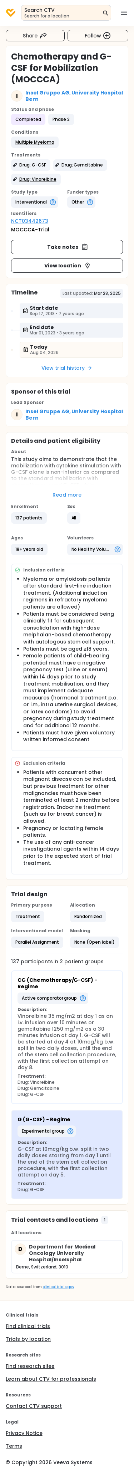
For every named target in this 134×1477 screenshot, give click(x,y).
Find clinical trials (28, 1326)
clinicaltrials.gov (58, 1286)
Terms (14, 1446)
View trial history (66, 367)
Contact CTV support (34, 1406)
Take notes (67, 247)
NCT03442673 (29, 221)
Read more (67, 495)
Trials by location (28, 1339)
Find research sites (30, 1366)
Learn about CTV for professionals (51, 1379)
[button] (35, 142)
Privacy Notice (24, 1433)
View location (67, 265)
